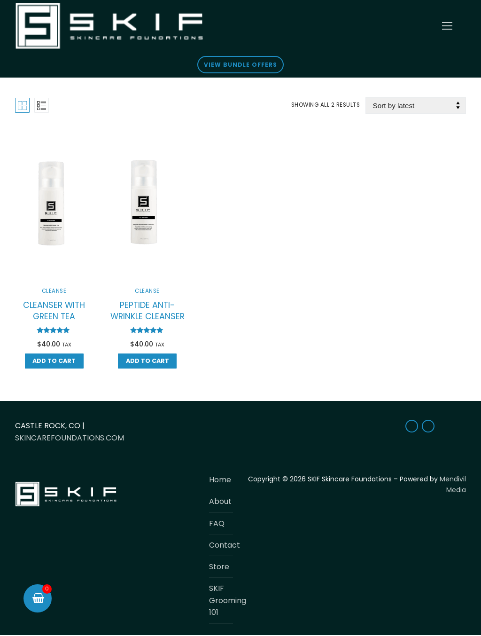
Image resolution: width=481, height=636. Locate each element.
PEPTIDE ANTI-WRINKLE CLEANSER (147, 310)
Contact (221, 545)
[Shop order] (415, 105)
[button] (54, 361)
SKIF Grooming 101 (221, 600)
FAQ (217, 523)
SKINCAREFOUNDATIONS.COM (69, 437)
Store (219, 566)
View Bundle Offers (240, 65)
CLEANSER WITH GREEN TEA (54, 310)
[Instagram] (428, 426)
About (220, 501)
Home (220, 479)
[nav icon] (447, 26)
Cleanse (54, 291)
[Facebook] (411, 426)
